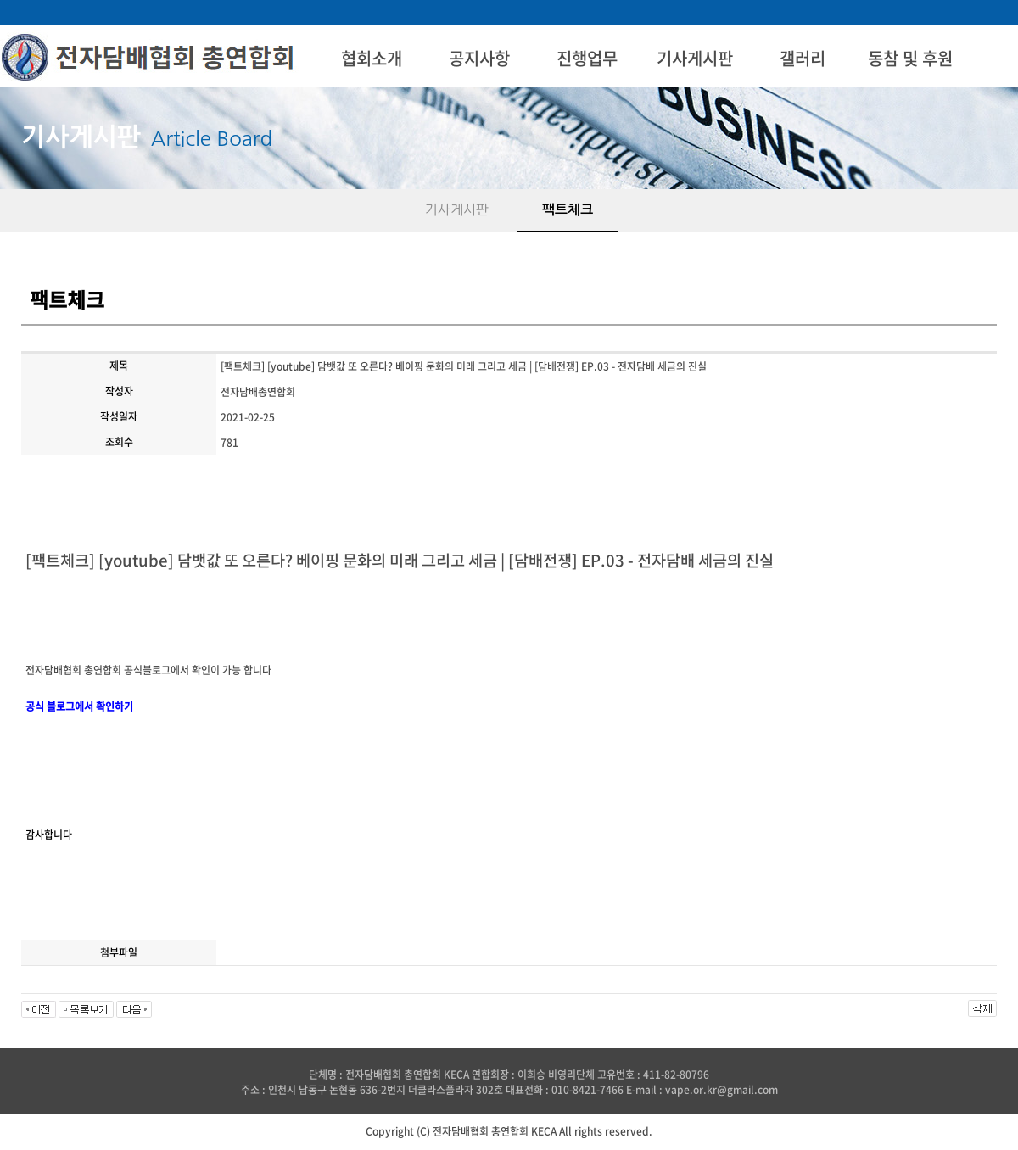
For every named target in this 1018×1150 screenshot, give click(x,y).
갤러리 (802, 58)
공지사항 (479, 58)
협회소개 (371, 58)
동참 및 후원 (910, 58)
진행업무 (587, 58)
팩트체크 (567, 210)
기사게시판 (695, 58)
